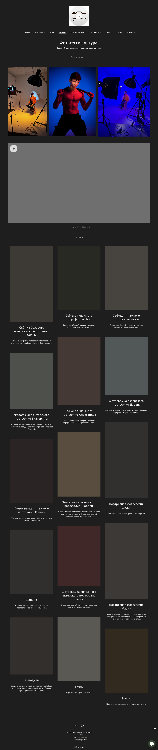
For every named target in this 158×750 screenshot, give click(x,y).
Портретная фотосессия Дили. (126, 510)
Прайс (108, 32)
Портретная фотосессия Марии (126, 611)
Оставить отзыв (77, 57)
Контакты (131, 32)
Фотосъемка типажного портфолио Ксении (31, 514)
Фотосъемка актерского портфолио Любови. (78, 508)
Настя (126, 702)
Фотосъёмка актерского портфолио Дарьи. (126, 407)
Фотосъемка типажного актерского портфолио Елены (79, 599)
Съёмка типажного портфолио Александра (79, 417)
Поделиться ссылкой (80, 231)
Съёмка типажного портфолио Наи (79, 321)
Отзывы (119, 32)
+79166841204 (82, 742)
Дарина (31, 604)
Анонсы (62, 32)
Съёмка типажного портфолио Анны (126, 321)
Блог (52, 32)
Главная (26, 32)
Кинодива (32, 684)
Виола (79, 691)
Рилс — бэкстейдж (78, 32)
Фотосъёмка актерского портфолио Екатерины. (31, 421)
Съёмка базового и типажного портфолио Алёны (31, 335)
